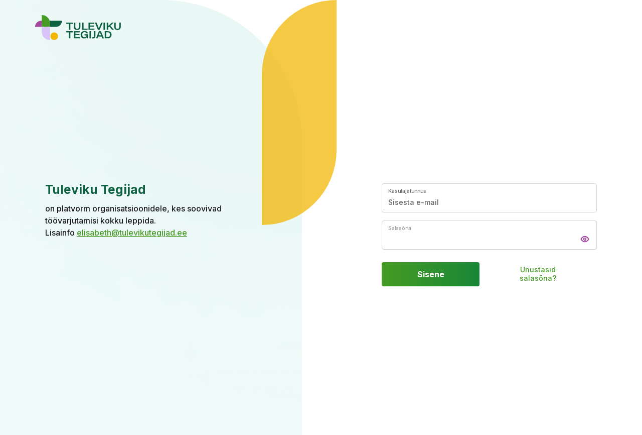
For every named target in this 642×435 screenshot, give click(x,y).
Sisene (430, 274)
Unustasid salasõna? (538, 274)
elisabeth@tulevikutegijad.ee (132, 233)
